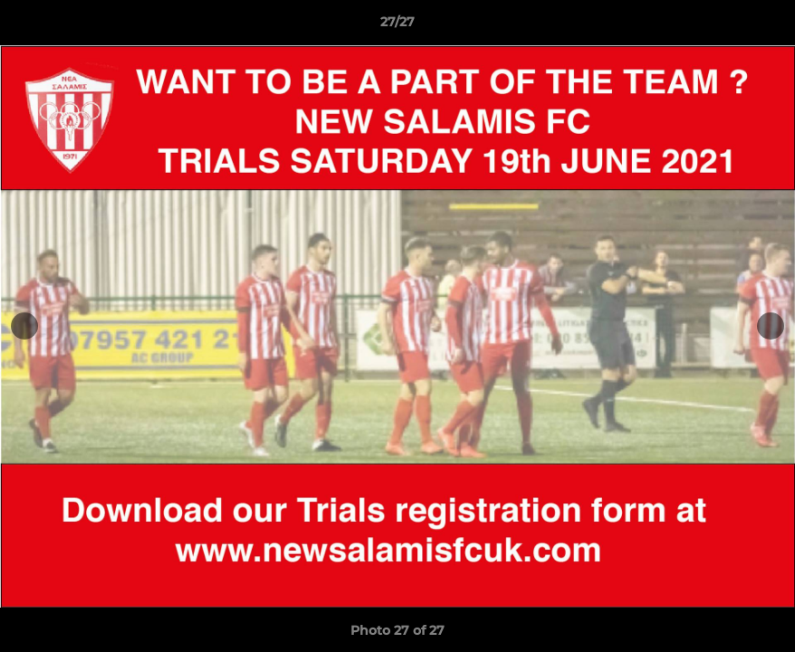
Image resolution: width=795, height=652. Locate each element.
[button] (762, 26)
